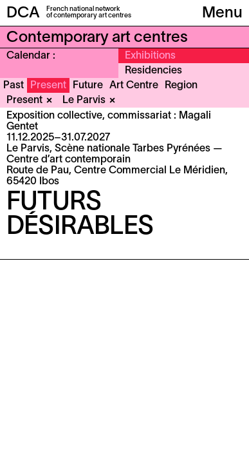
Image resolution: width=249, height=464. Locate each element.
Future (88, 85)
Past (13, 85)
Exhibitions (150, 56)
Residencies (153, 70)
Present (48, 85)
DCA (23, 13)
